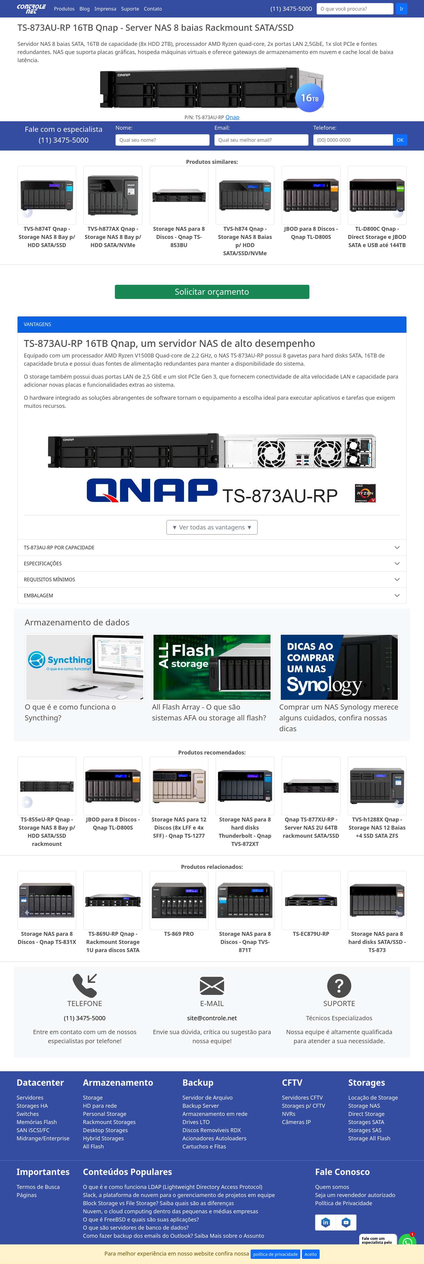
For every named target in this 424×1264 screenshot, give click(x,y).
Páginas (27, 1195)
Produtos (64, 8)
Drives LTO (196, 1122)
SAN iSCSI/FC (33, 1130)
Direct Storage (366, 1113)
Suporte (130, 8)
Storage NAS (364, 1105)
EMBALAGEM (38, 595)
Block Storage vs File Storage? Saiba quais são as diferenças (158, 1203)
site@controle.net (212, 1018)
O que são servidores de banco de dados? (135, 1227)
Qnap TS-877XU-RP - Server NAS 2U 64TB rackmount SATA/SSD (311, 827)
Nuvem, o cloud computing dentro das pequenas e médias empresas (170, 1211)
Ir (401, 8)
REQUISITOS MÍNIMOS (49, 579)
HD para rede (100, 1105)
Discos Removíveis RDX (211, 1130)
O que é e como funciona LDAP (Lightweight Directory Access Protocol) (172, 1186)
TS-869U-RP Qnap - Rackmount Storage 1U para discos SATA (113, 942)
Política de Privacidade (343, 1203)
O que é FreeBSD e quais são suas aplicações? (141, 1219)
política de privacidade (275, 1254)
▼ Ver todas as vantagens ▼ (212, 527)
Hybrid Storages (103, 1138)
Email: (222, 127)
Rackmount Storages (109, 1122)
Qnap (232, 117)
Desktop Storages (105, 1130)
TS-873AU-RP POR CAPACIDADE (59, 547)
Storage (93, 1097)
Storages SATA (366, 1122)
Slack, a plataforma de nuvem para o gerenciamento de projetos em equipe (179, 1195)
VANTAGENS (37, 324)
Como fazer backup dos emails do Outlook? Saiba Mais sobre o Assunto (173, 1235)
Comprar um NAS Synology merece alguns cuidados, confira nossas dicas (338, 717)
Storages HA (32, 1105)
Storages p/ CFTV (303, 1105)
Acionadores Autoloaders (214, 1138)
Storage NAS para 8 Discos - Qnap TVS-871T (245, 942)
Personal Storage (104, 1113)
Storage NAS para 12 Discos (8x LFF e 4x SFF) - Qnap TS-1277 (179, 827)
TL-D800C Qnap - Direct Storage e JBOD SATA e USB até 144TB (377, 237)
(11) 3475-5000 (291, 9)
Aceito (311, 1254)
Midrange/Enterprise (43, 1138)
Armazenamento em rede (215, 1113)
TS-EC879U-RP (311, 933)
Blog (85, 8)
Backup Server (200, 1105)
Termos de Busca (38, 1186)
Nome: (123, 127)
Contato (153, 8)
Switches (28, 1113)
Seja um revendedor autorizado (355, 1195)
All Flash (93, 1146)
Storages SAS (364, 1130)
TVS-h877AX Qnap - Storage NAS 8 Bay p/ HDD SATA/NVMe (113, 237)
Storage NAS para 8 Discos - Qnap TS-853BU (179, 237)
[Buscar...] (355, 8)
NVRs (288, 1113)
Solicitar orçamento (212, 291)
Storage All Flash (369, 1138)
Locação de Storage (373, 1097)
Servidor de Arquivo (207, 1097)
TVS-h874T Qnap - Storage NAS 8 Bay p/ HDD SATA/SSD (47, 237)
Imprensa (105, 8)
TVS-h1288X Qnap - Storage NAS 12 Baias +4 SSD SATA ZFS (377, 827)
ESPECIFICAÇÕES (43, 563)
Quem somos (332, 1186)
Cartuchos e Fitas (204, 1146)
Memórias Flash (37, 1122)
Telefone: (325, 127)
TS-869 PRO (179, 933)
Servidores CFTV (302, 1097)
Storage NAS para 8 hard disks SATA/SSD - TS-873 (377, 942)
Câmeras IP (296, 1122)
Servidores (30, 1097)
